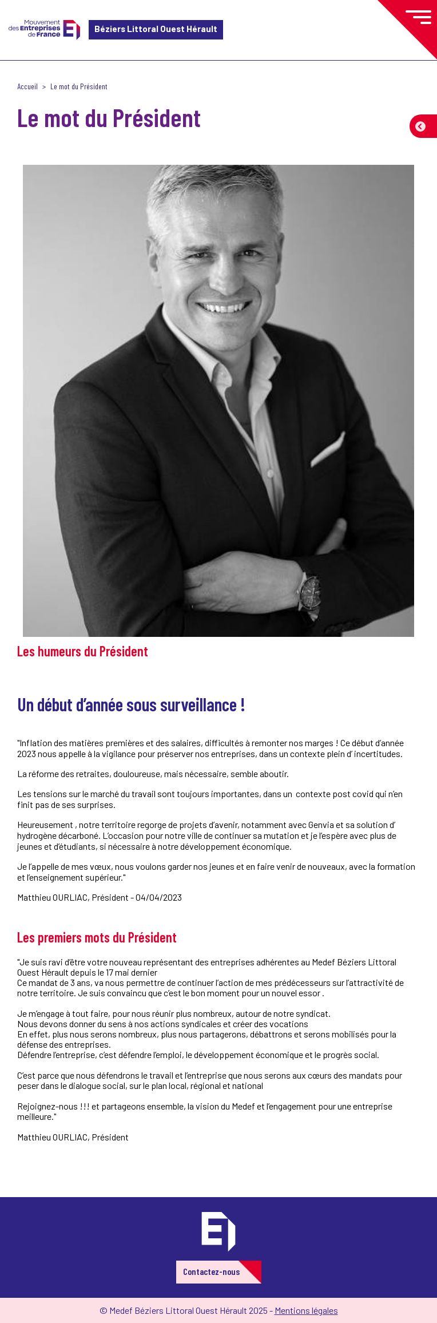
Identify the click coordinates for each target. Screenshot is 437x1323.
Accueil (27, 86)
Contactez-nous (211, 1271)
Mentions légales (306, 1310)
